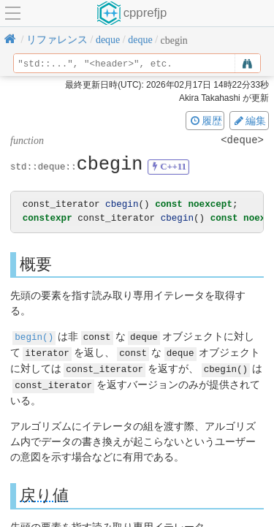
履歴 (205, 120)
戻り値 (44, 492)
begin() (34, 336)
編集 (249, 120)
